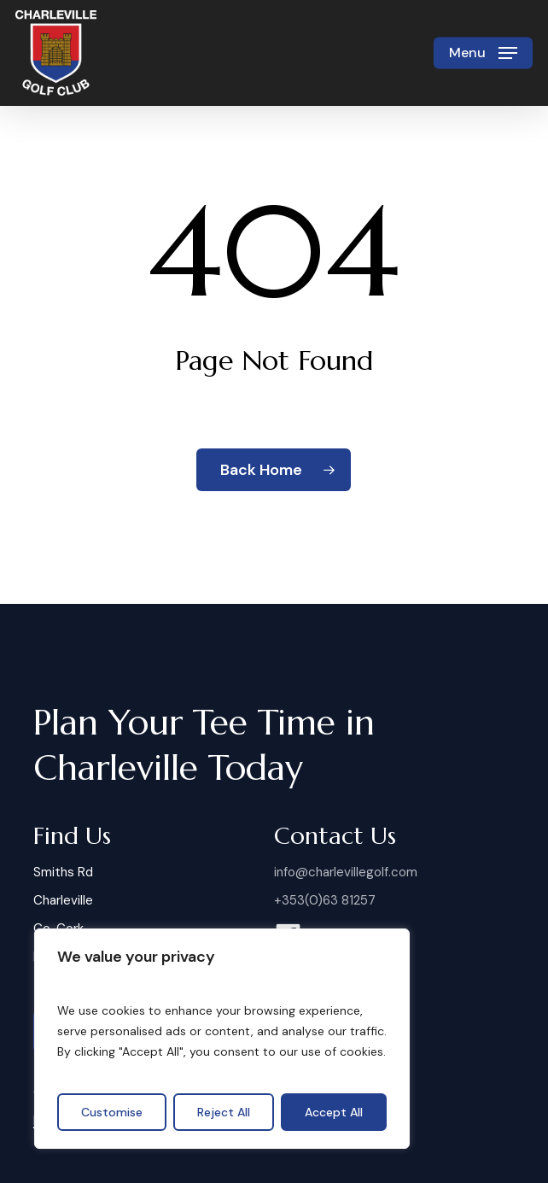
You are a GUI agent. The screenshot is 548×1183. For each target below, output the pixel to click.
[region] (222, 1038)
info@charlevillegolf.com (345, 872)
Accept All (334, 1112)
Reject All (223, 1112)
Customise (112, 1112)
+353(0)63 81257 (325, 900)
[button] (483, 52)
